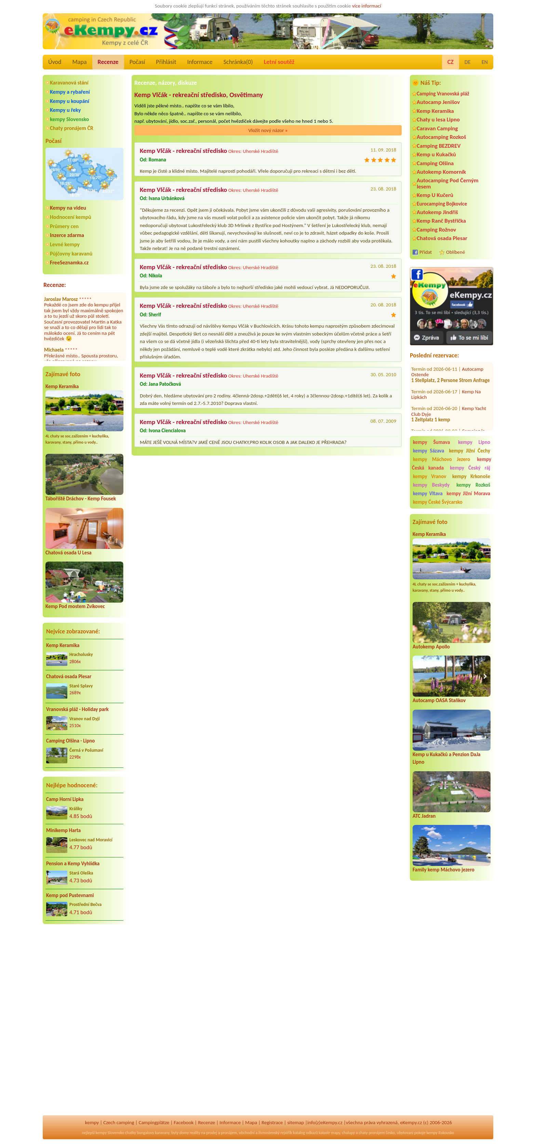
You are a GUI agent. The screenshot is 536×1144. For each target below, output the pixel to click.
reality (195, 1132)
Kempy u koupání (69, 101)
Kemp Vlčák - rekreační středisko (183, 151)
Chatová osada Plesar (68, 676)
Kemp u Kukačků (436, 154)
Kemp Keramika (62, 386)
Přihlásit (166, 62)
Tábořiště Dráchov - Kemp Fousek (80, 499)
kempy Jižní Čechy (469, 451)
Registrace (272, 1122)
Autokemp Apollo (431, 647)
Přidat (425, 252)
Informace (199, 62)
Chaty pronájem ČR (71, 128)
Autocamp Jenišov (438, 102)
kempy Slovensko (69, 119)
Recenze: (54, 285)
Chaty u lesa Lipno (438, 119)
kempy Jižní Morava (468, 493)
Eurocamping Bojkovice (442, 203)
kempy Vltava (428, 493)
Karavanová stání (69, 82)
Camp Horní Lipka (64, 799)
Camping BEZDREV (438, 145)
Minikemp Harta (63, 830)
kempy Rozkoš (473, 485)
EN (485, 62)
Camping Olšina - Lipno (70, 741)
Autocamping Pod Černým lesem (448, 183)
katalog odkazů (305, 1132)
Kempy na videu (68, 208)
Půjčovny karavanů (71, 253)
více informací (366, 6)
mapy (335, 1132)
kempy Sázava (428, 451)
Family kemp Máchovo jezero (443, 870)
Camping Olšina (435, 163)
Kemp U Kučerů (435, 195)
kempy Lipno (474, 442)
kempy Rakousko (440, 1132)
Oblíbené (455, 252)
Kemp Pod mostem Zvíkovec (75, 606)
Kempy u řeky (65, 110)
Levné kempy (65, 244)
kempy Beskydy (431, 485)
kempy (92, 1122)
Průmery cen (64, 226)
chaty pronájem (372, 1132)
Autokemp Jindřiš (437, 212)
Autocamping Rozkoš (441, 137)
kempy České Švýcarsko (438, 502)
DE (468, 62)
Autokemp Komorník (441, 171)
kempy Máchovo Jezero (441, 459)
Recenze (108, 62)
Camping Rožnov (436, 229)
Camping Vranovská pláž (443, 93)
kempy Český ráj (470, 468)
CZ (450, 62)
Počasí (137, 62)
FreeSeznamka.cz (69, 262)
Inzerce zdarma (67, 235)
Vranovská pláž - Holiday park (77, 709)
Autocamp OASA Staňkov (439, 700)
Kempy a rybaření (70, 92)
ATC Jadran (424, 816)
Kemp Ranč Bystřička (441, 220)
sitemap (295, 1122)
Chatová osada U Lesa (68, 553)
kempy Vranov (429, 476)
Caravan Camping (437, 128)
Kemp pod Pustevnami (70, 895)
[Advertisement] (451, 1006)
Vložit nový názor (267, 130)
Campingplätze (153, 1122)
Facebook (183, 1122)
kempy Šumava (431, 442)
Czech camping (118, 1122)
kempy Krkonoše (471, 476)
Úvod (54, 62)
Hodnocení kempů (70, 217)
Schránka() (238, 62)
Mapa (79, 62)
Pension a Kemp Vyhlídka (72, 863)
